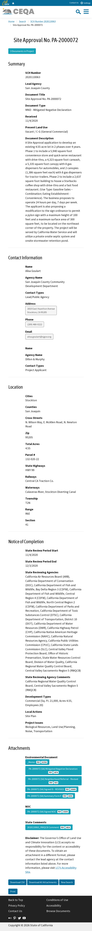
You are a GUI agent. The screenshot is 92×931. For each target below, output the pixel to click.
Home (11, 21)
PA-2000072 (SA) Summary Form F (50, 795)
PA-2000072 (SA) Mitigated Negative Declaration (53, 770)
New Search (67, 882)
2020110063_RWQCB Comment (49, 827)
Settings (85, 2)
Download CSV (17, 882)
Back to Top (15, 900)
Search (22, 21)
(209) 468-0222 (34, 324)
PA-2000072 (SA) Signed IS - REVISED (51, 789)
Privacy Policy (16, 905)
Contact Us (73, 2)
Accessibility (53, 905)
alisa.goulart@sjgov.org (39, 336)
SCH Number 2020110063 (43, 21)
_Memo (37, 762)
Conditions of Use (57, 900)
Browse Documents (58, 911)
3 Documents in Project (22, 51)
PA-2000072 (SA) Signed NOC (48, 811)
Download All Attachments (43, 882)
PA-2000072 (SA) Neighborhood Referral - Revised (53, 780)
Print (13, 891)
